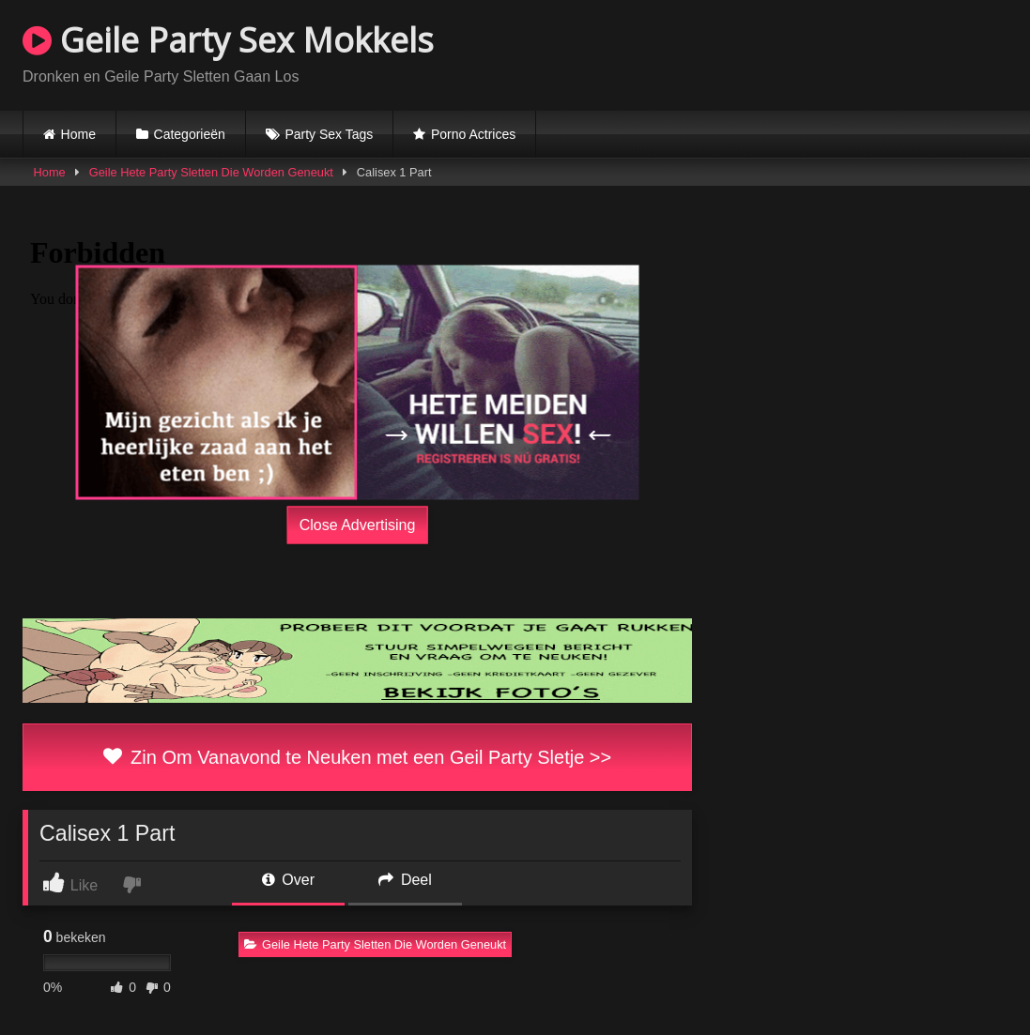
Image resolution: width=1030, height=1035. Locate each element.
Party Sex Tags (328, 134)
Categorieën (189, 134)
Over (288, 880)
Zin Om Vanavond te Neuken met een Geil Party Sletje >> (357, 757)
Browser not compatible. (787, 52)
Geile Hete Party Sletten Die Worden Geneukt (211, 172)
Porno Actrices (473, 134)
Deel (404, 880)
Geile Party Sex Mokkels (228, 40)
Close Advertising (358, 524)
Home (78, 134)
